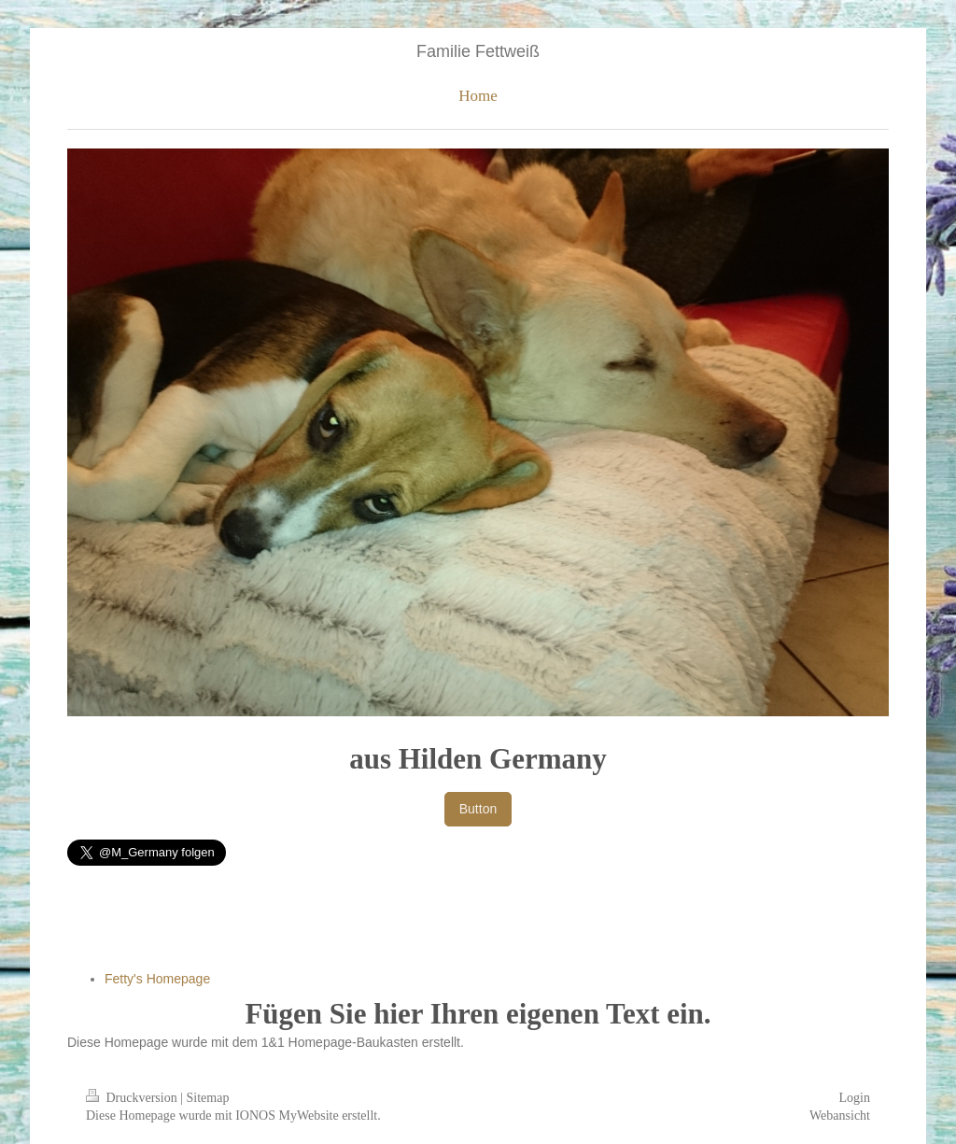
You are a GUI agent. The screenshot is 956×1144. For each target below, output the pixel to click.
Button (478, 808)
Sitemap (208, 1098)
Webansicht (839, 1116)
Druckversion (133, 1098)
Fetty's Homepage (157, 978)
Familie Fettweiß (478, 51)
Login (854, 1098)
